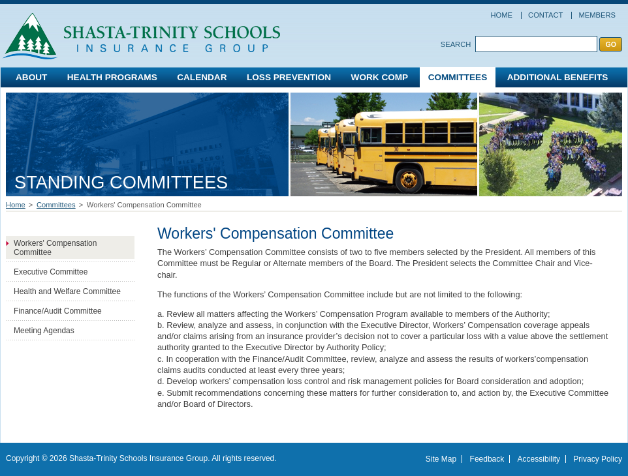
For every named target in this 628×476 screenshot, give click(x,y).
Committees (458, 77)
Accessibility (539, 459)
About (31, 77)
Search (456, 44)
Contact (545, 15)
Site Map (441, 459)
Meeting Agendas (44, 330)
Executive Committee (50, 271)
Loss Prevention (289, 77)
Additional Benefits (557, 77)
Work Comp (380, 77)
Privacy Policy (597, 459)
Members (597, 15)
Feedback (487, 459)
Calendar (202, 77)
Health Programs (112, 77)
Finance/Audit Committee (58, 311)
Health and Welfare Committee (67, 291)
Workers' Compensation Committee (55, 248)
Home (501, 15)
